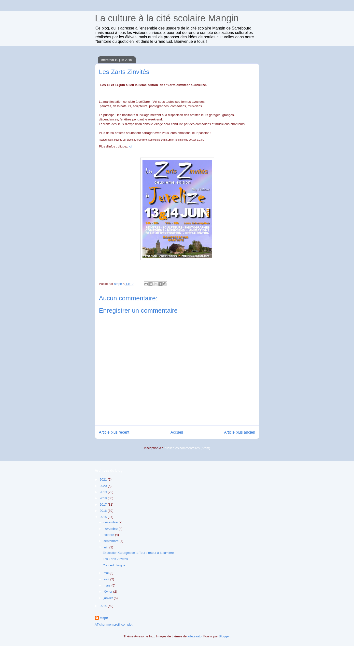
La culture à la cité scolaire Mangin (167, 18)
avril (106, 579)
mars (107, 585)
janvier (108, 598)
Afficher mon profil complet (114, 624)
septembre (111, 541)
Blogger (224, 636)
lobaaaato (194, 636)
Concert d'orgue (114, 565)
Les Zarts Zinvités (115, 559)
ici (130, 146)
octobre (109, 535)
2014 (104, 606)
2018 (104, 498)
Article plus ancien (239, 432)
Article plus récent (114, 432)
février (108, 591)
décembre (110, 522)
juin (106, 547)
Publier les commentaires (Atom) (187, 448)
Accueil (176, 432)
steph (104, 618)
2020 (104, 486)
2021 (104, 479)
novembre (110, 528)
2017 (104, 504)
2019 (104, 492)
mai (106, 573)
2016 (104, 511)
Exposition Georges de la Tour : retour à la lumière (138, 553)
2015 (104, 517)
